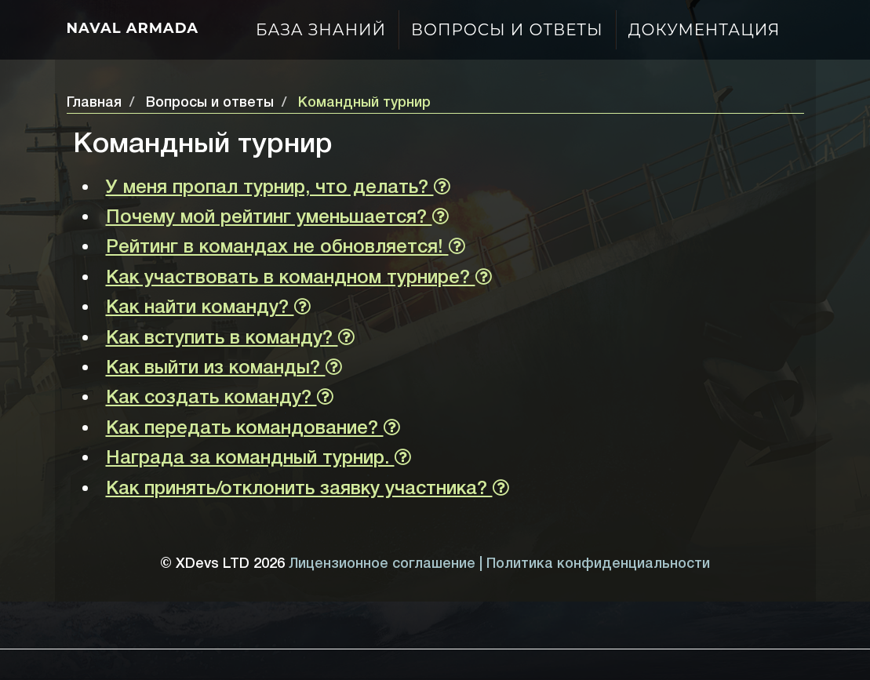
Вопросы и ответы (507, 29)
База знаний (321, 29)
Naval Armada (133, 28)
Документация (704, 29)
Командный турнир (364, 102)
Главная (94, 102)
